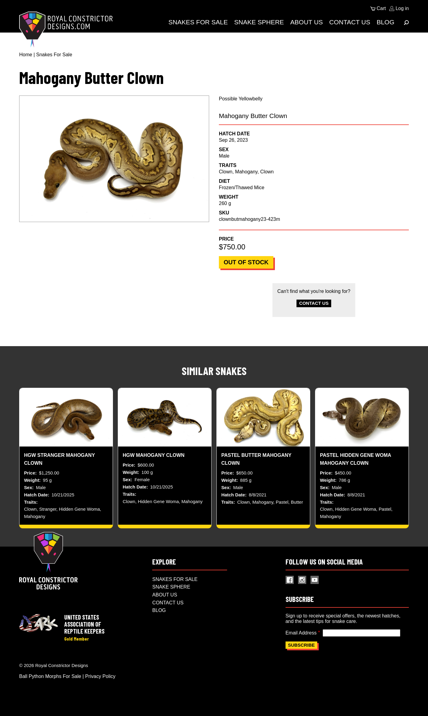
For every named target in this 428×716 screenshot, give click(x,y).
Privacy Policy (100, 682)
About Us (306, 22)
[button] (114, 159)
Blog (385, 22)
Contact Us (349, 22)
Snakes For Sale (198, 22)
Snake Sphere (259, 22)
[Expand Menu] (406, 22)
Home (25, 54)
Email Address (301, 638)
